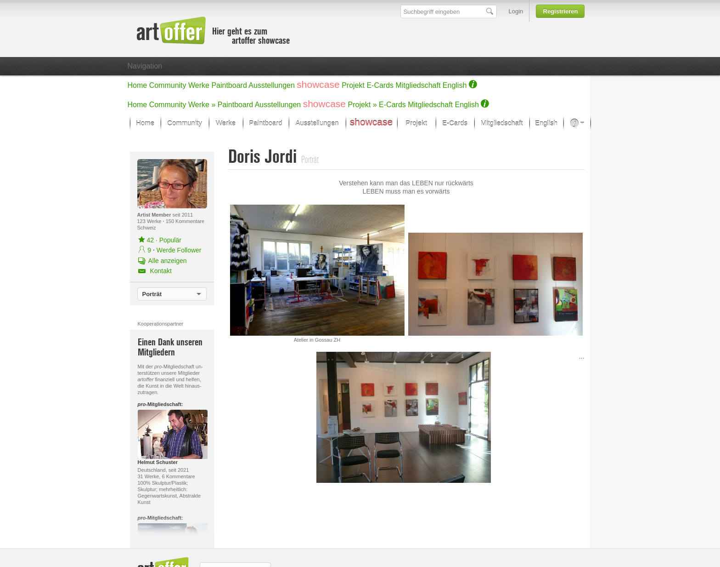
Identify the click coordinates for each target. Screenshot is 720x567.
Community (167, 85)
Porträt (152, 294)
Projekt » (362, 105)
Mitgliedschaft (418, 85)
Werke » (201, 105)
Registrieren (560, 11)
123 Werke (150, 221)
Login (516, 11)
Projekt (353, 85)
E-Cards (380, 85)
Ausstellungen (271, 85)
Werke (198, 85)
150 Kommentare (185, 221)
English (455, 85)
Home (137, 85)
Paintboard (229, 85)
